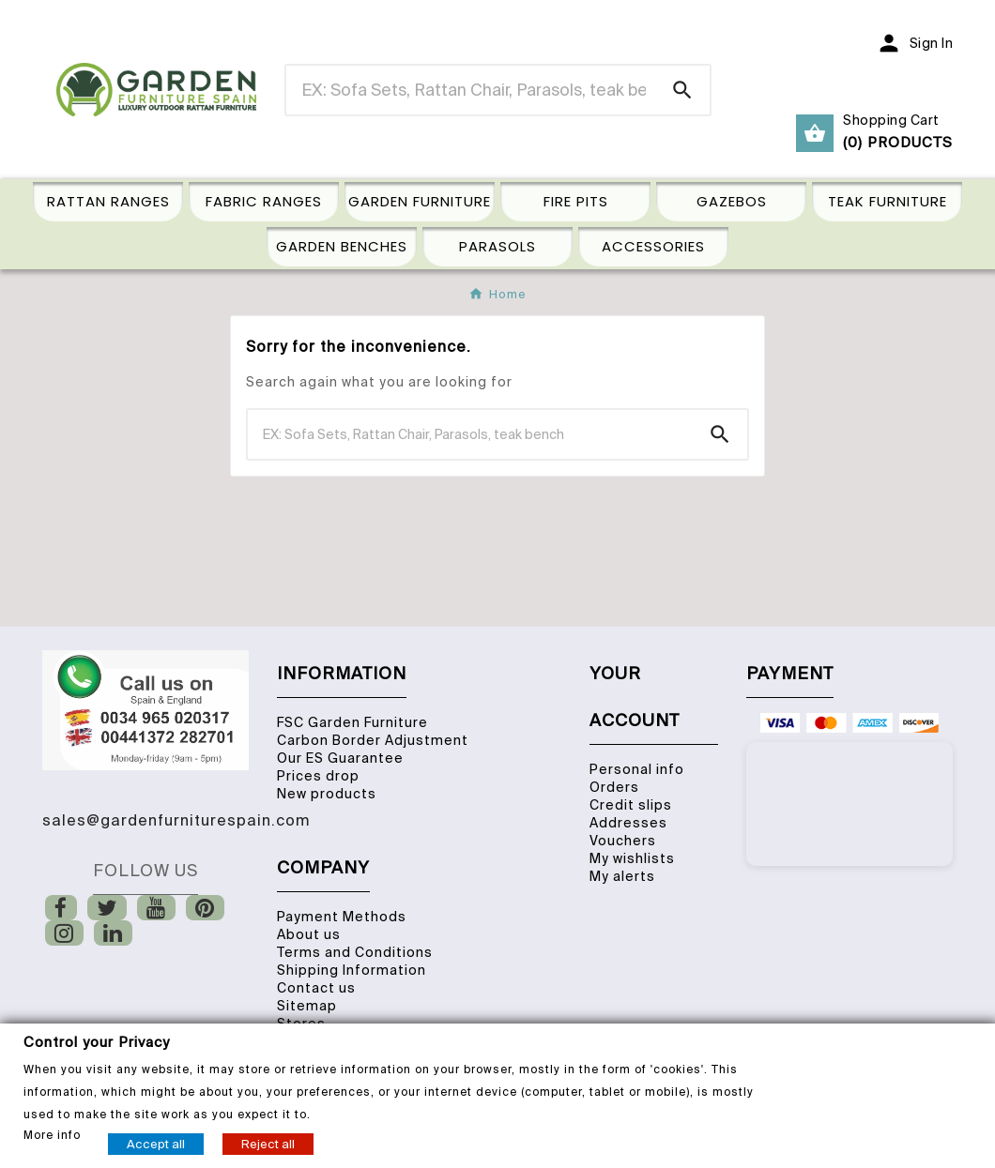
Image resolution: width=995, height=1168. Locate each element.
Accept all (156, 1143)
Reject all (268, 1143)
